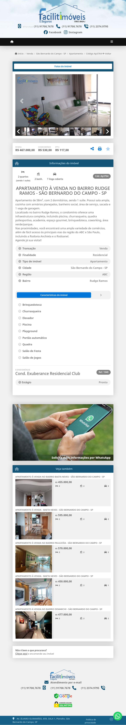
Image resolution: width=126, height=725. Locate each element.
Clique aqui (21, 653)
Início (19, 53)
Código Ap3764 (94, 53)
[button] (22, 101)
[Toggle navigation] (112, 42)
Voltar (107, 53)
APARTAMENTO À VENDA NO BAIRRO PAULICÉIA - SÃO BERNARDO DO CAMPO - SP (58, 542)
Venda (30, 53)
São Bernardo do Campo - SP (51, 53)
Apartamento (76, 53)
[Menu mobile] (11, 41)
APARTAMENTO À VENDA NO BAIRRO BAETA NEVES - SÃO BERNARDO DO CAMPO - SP (60, 476)
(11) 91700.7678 (72, 26)
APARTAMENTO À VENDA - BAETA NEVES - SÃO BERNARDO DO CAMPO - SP (54, 509)
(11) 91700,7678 (44, 26)
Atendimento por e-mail (63, 682)
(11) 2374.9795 (99, 26)
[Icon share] (52, 31)
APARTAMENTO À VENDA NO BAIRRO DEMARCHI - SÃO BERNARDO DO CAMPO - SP (58, 609)
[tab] (25, 66)
